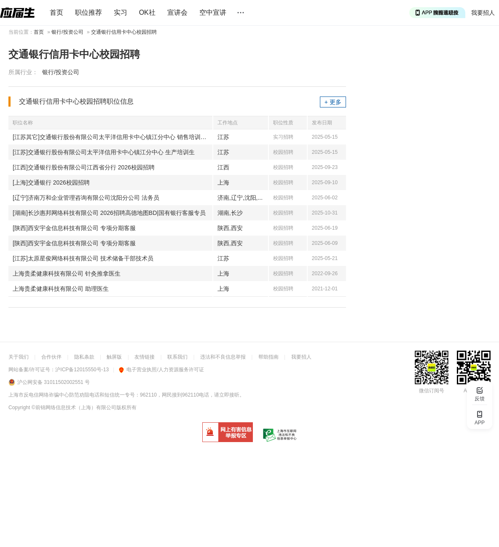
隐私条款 (84, 357)
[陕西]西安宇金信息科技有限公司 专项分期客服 (74, 228)
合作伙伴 (51, 357)
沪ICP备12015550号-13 (82, 370)
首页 (56, 12)
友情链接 (144, 357)
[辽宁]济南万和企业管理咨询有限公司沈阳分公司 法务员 (86, 197)
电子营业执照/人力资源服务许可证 (161, 370)
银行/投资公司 (67, 32)
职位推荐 (88, 12)
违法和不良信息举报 (223, 357)
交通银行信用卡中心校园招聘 (124, 32)
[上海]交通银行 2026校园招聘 (51, 182)
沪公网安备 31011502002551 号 (53, 382)
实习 (120, 12)
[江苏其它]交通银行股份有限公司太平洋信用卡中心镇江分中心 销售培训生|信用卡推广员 (112, 137)
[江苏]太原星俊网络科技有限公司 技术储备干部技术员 (83, 258)
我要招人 (483, 12)
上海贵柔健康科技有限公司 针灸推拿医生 (67, 273)
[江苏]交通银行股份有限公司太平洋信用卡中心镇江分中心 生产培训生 (104, 152)
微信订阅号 (431, 391)
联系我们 (177, 357)
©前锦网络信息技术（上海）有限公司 (74, 407)
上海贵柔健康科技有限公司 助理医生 (61, 288)
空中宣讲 (212, 12)
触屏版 (114, 357)
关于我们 (18, 357)
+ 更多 (333, 102)
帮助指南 (268, 357)
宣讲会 (177, 12)
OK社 (147, 12)
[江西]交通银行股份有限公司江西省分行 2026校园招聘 (84, 167)
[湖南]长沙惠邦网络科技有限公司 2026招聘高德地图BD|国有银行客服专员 (109, 212)
